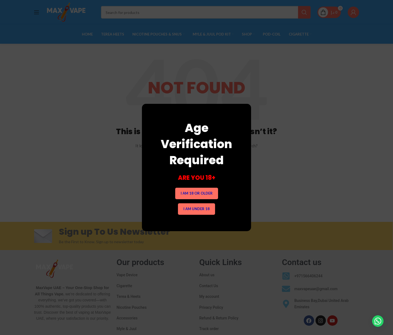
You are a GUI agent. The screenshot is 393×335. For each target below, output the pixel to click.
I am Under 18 (196, 209)
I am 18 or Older (197, 193)
